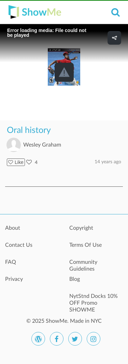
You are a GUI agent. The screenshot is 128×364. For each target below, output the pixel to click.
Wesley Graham (42, 145)
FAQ (10, 262)
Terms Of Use (85, 245)
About (12, 228)
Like (16, 162)
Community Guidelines (83, 265)
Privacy (14, 279)
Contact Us (18, 245)
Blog (74, 279)
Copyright (81, 228)
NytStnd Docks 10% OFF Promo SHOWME (93, 299)
